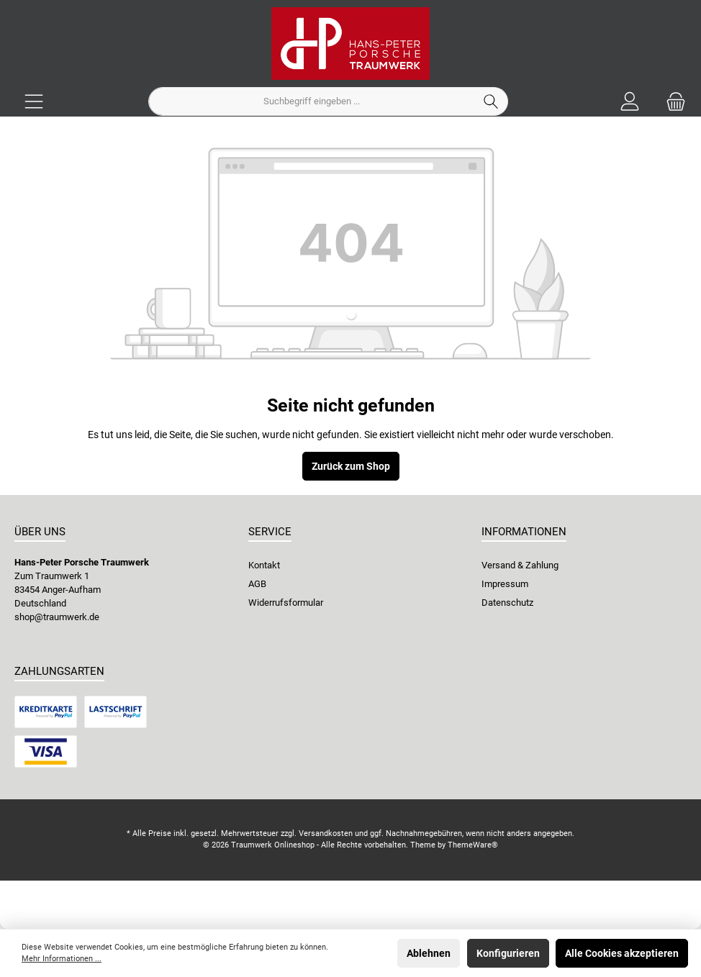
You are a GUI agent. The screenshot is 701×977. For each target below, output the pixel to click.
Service (269, 531)
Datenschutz (507, 602)
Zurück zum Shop (351, 466)
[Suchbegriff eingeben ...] (311, 101)
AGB (257, 583)
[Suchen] (491, 101)
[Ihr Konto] (629, 102)
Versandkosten (326, 833)
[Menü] (33, 102)
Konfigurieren (508, 953)
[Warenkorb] (671, 102)
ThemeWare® (473, 845)
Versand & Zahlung (519, 565)
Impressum (504, 583)
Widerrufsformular (285, 602)
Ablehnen (429, 953)
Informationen (523, 531)
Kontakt (264, 565)
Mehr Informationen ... (61, 958)
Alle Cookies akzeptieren (622, 953)
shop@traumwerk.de (56, 617)
